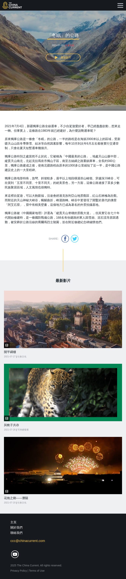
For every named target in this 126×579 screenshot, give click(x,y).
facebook (65, 238)
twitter (74, 238)
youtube (15, 554)
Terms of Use (36, 570)
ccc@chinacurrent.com (27, 541)
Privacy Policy (18, 570)
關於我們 (16, 527)
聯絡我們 (16, 532)
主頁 (13, 522)
